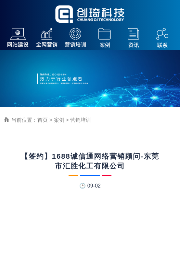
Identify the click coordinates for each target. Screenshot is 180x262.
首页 (42, 120)
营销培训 (80, 120)
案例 (59, 120)
